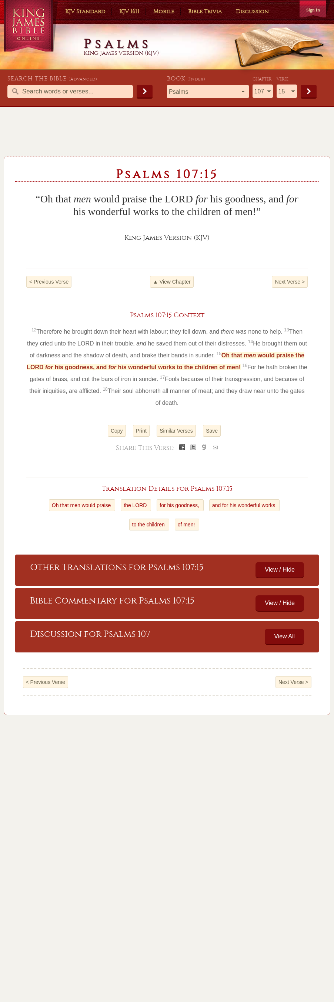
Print (141, 431)
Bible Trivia (205, 11)
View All (284, 636)
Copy (117, 431)
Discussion (252, 11)
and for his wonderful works (244, 505)
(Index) (196, 79)
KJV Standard (85, 11)
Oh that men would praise (82, 505)
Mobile (163, 11)
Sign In (313, 10)
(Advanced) (83, 79)
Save (212, 431)
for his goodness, (180, 505)
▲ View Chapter (172, 282)
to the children (149, 525)
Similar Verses (176, 431)
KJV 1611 (129, 11)
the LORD (136, 505)
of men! (187, 525)
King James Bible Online (31, 26)
